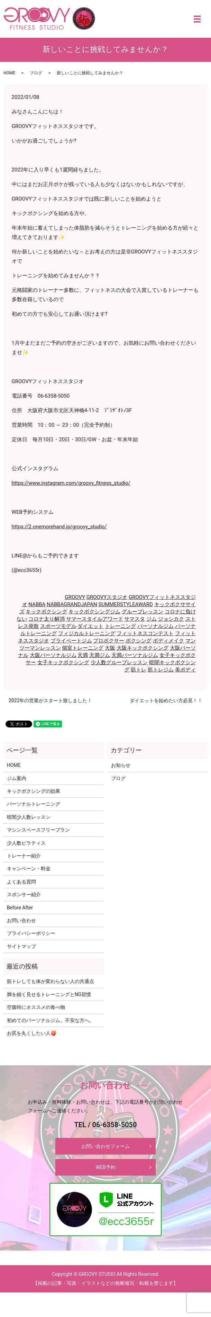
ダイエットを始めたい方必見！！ (166, 700)
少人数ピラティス (26, 843)
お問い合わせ (21, 920)
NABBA (36, 604)
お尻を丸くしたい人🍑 (31, 1033)
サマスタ (134, 619)
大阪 (110, 648)
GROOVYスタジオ (107, 597)
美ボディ (185, 670)
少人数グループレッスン (119, 662)
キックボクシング (46, 612)
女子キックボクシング (63, 662)
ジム (151, 619)
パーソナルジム (155, 626)
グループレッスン (142, 612)
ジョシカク (171, 619)
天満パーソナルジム (134, 655)
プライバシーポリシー (31, 933)
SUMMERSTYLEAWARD (126, 604)
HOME (9, 73)
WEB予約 (105, 1167)
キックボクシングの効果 (33, 791)
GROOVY (75, 597)
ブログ (36, 73)
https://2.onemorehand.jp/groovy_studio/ (59, 526)
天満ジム (99, 655)
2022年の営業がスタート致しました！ (50, 700)
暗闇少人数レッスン (29, 817)
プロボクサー (108, 641)
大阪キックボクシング (142, 648)
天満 (82, 655)
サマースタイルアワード (94, 619)
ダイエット (90, 626)
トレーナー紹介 (24, 856)
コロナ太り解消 (46, 619)
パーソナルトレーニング (33, 804)
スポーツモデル (58, 626)
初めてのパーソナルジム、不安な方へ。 (50, 1020)
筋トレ (138, 670)
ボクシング (139, 641)
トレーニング (120, 626)
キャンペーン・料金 (29, 868)
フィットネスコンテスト (145, 633)
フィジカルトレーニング (86, 633)
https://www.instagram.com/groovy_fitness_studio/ (71, 483)
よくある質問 (21, 881)
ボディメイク (168, 641)
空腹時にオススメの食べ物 (36, 1007)
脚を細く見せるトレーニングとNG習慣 (49, 994)
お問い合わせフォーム (105, 1146)
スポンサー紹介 (24, 894)
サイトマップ (21, 946)
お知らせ (120, 765)
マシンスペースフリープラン (38, 830)
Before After (20, 907)
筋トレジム (161, 670)
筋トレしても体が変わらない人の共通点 (50, 981)
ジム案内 (16, 778)
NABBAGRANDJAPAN (72, 604)
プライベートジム (71, 641)
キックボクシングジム (94, 612)
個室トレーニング (82, 648)
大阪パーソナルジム (53, 655)
